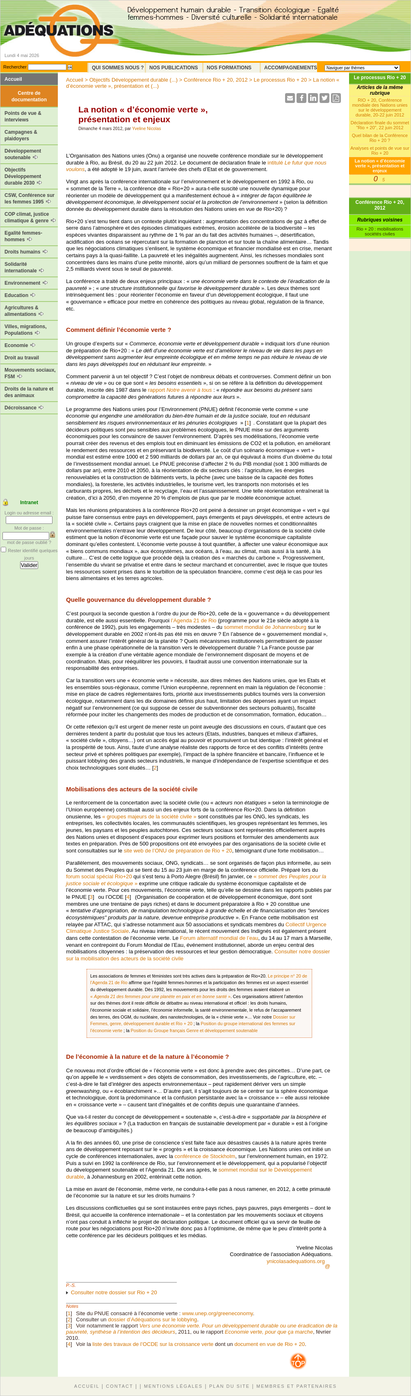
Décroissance (24, 408)
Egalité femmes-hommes (23, 236)
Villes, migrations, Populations (25, 330)
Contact (119, 1386)
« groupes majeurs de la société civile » (149, 816)
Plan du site (229, 1386)
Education (20, 295)
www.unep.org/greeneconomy (217, 1313)
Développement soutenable (23, 154)
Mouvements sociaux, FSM (30, 373)
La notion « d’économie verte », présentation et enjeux (380, 165)
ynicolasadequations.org (295, 1261)
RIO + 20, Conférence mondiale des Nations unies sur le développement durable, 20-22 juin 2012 (379, 107)
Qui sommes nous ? (118, 68)
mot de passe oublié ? (29, 542)
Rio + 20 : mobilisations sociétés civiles (379, 231)
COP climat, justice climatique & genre (30, 217)
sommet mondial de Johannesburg (265, 627)
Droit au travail (22, 358)
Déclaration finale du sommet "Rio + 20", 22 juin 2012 (380, 125)
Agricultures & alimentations (24, 311)
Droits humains (26, 252)
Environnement (26, 283)
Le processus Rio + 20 (380, 77)
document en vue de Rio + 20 (269, 1344)
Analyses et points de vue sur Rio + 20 (379, 150)
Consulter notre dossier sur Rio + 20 (114, 1292)
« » (160, 996)
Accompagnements (290, 68)
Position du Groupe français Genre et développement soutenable (194, 1030)
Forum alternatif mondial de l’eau (219, 938)
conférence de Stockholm (205, 1156)
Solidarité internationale (24, 267)
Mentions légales (173, 1386)
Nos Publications (173, 68)
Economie (20, 345)
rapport (180, 390)
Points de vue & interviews (23, 116)
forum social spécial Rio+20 (99, 876)
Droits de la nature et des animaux (29, 392)
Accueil (13, 79)
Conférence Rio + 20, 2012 (379, 205)
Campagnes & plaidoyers (21, 135)
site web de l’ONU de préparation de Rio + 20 (178, 851)
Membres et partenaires (296, 1386)
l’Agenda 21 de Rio (194, 620)
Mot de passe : (29, 527)
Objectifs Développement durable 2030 (23, 176)
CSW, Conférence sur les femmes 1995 (30, 198)
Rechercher (15, 66)
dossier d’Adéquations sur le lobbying (152, 1319)
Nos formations (229, 68)
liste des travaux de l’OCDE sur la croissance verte (152, 1344)
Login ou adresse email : (29, 512)
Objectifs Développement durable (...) (133, 80)
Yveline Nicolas (146, 128)
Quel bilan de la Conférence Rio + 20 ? (380, 138)
